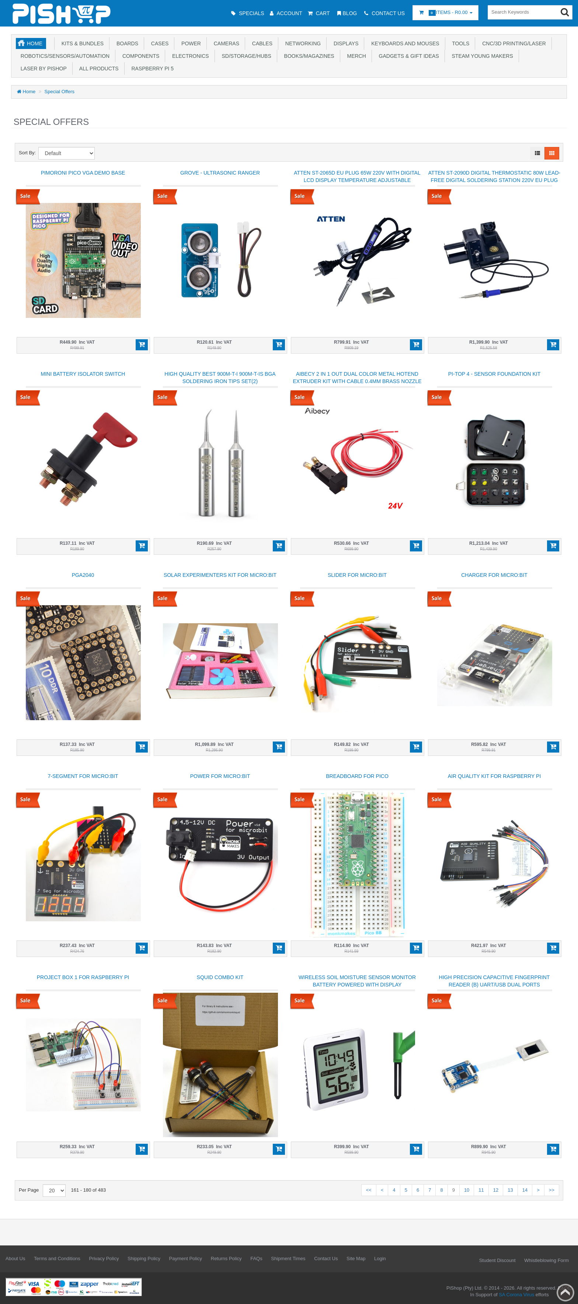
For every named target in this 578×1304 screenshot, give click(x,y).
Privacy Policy (104, 1258)
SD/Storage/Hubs (245, 56)
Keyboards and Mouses (403, 43)
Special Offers (59, 91)
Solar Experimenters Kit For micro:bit (220, 575)
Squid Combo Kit (220, 977)
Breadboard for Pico (357, 776)
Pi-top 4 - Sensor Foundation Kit (494, 374)
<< (369, 1190)
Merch (355, 56)
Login (380, 1258)
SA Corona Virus (516, 1294)
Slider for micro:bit (357, 575)
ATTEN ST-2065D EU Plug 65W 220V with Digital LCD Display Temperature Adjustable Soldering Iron (357, 180)
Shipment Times (288, 1258)
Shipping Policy (144, 1258)
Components (139, 56)
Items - (445, 13)
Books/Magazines (307, 56)
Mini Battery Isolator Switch (83, 374)
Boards (126, 43)
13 (510, 1190)
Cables (260, 43)
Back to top (565, 1292)
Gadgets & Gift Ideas (407, 56)
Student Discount (497, 1260)
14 (524, 1190)
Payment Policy (185, 1258)
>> (551, 1190)
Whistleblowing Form (546, 1260)
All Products (98, 68)
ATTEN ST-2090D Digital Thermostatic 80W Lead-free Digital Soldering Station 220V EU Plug (494, 176)
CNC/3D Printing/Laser (512, 43)
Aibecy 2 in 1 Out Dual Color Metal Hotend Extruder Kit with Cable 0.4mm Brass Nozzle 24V (357, 381)
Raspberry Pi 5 (151, 68)
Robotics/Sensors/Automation (63, 56)
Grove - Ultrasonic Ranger (220, 173)
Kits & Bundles (81, 43)
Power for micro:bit (220, 776)
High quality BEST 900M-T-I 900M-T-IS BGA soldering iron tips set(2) (219, 377)
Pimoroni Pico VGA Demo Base (83, 173)
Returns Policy (226, 1258)
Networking (301, 43)
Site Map (356, 1258)
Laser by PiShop (42, 68)
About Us (15, 1258)
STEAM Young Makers (481, 56)
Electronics (189, 56)
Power (189, 43)
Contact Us (326, 1258)
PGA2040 (83, 575)
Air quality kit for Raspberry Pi (494, 776)
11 (481, 1190)
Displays (344, 43)
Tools (459, 43)
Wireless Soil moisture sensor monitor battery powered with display (357, 981)
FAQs (256, 1258)
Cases (158, 43)
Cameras (225, 43)
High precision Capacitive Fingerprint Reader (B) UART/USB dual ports (494, 981)
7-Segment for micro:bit (83, 776)
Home (34, 43)
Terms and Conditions (57, 1258)
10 (466, 1190)
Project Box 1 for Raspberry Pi (83, 977)
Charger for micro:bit (494, 575)
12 (495, 1190)
